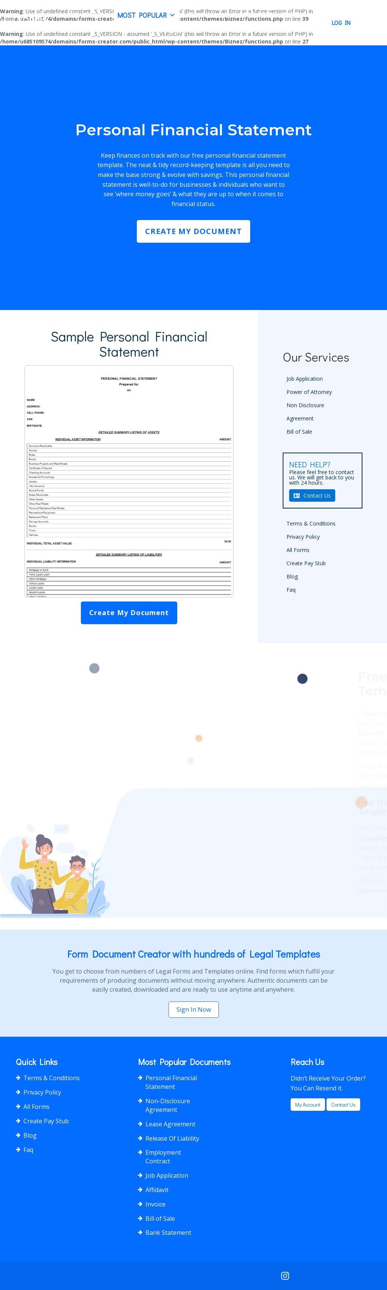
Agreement (300, 418)
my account (307, 1104)
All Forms (86, 15)
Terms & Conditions (311, 523)
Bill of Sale (299, 431)
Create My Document (193, 231)
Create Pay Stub (270, 15)
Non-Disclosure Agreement (168, 1105)
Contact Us (183, 30)
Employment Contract (163, 1156)
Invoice (156, 1204)
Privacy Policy (303, 536)
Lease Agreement (170, 1124)
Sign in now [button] (193, 1009)
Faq (223, 15)
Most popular (146, 15)
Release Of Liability (172, 1138)
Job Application (304, 378)
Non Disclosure (305, 405)
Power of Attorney (309, 391)
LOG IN (341, 22)
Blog (197, 15)
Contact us (343, 1104)
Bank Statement (168, 1232)
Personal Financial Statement (171, 1082)
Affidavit (157, 1190)
